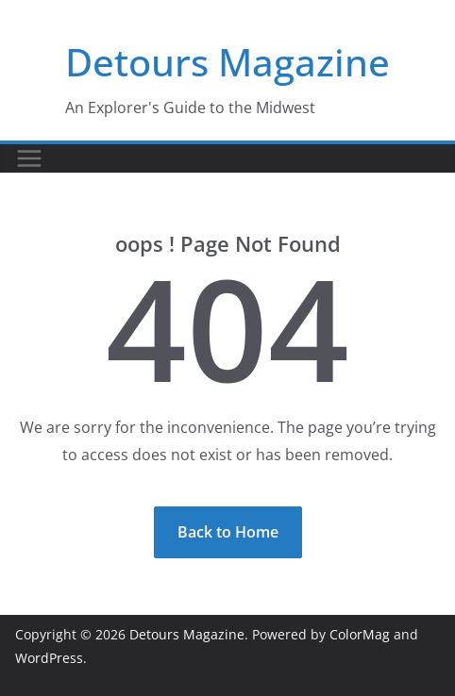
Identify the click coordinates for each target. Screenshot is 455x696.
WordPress (49, 658)
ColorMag (359, 634)
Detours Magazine (227, 62)
